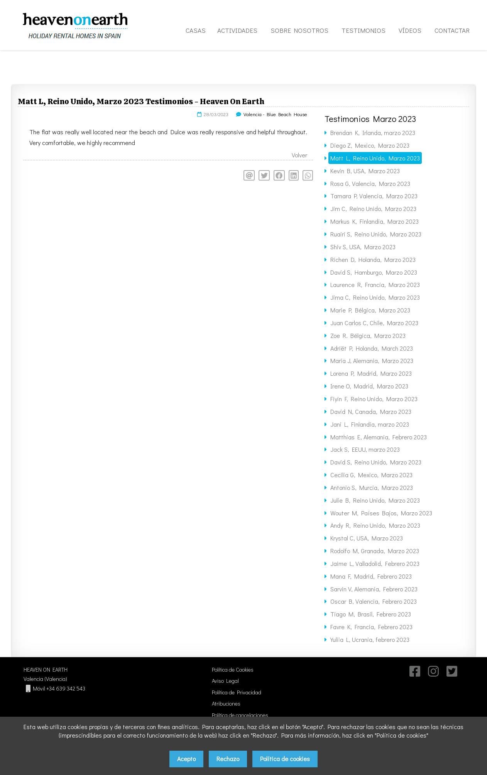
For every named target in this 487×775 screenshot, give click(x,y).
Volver (299, 155)
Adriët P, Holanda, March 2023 (371, 348)
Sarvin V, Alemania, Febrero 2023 (374, 589)
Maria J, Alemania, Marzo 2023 (371, 360)
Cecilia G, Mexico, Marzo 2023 (371, 475)
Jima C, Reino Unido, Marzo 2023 (375, 297)
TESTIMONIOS (364, 30)
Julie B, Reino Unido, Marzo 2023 (375, 500)
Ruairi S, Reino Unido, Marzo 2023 (375, 234)
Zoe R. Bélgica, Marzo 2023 (368, 335)
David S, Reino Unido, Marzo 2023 (375, 462)
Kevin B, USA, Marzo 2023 (365, 171)
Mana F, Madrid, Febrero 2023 (371, 576)
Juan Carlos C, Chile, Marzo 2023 (374, 323)
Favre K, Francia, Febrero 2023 (371, 627)
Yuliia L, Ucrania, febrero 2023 (369, 639)
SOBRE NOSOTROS (299, 30)
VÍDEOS (410, 30)
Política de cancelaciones (240, 715)
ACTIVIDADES (237, 30)
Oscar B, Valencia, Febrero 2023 (373, 601)
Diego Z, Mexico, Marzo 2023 (369, 145)
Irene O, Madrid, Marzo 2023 (369, 386)
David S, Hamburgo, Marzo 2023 (373, 272)
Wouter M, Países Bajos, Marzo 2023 (381, 513)
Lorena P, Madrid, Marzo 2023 (371, 373)
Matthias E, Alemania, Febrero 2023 (378, 437)
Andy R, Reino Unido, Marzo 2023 (375, 525)
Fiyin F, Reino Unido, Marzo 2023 (374, 399)
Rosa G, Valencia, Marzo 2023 (370, 183)
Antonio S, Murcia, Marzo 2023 (371, 487)
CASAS (196, 30)
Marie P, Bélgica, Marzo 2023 (370, 310)
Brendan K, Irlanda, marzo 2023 (372, 132)
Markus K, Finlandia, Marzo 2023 (374, 221)
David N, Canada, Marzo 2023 (370, 411)
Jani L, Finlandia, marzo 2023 (369, 424)
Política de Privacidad (236, 692)
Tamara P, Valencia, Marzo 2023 (374, 196)
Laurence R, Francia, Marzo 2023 (375, 284)
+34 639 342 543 (65, 688)
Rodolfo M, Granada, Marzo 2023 (374, 551)
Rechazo (227, 759)
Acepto (186, 759)
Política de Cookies (233, 669)
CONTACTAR (452, 30)
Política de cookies (285, 759)
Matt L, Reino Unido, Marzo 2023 (375, 158)
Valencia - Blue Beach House (275, 114)
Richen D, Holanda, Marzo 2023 (373, 259)
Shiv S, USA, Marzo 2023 (363, 247)
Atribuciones (226, 703)
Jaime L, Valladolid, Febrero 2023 (374, 563)
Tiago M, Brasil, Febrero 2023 (370, 614)
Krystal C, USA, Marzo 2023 (366, 538)
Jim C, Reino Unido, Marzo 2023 (373, 208)
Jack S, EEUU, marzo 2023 (365, 449)
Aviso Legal (225, 680)
